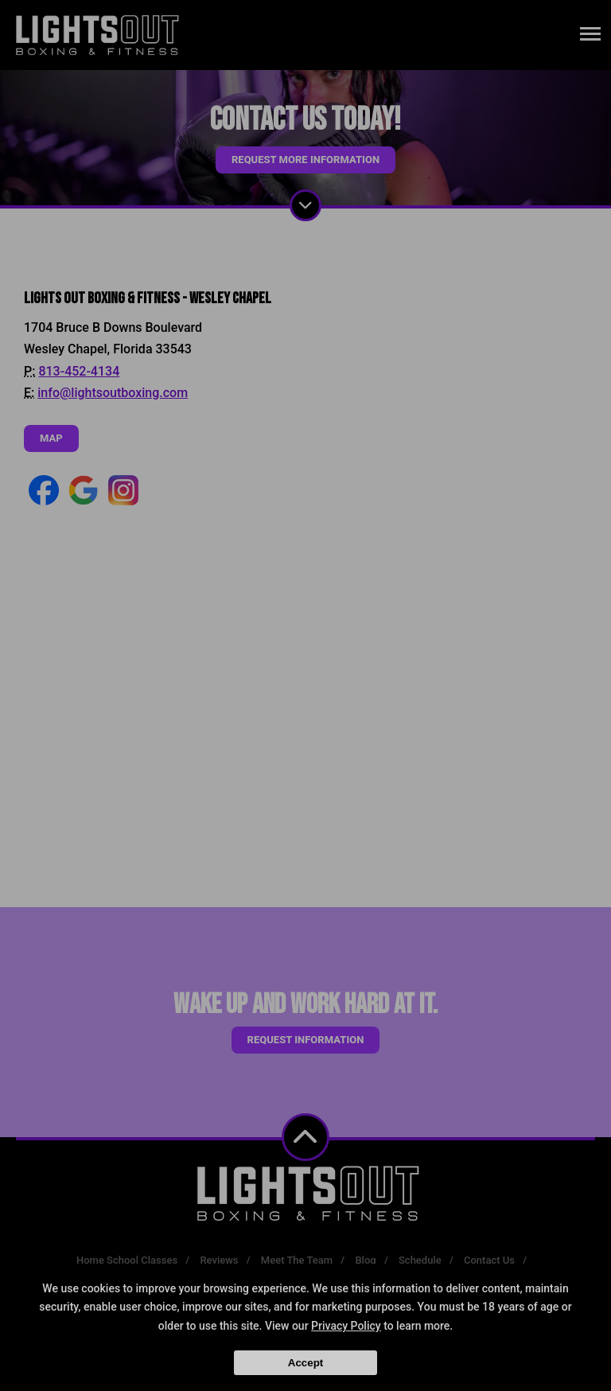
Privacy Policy (346, 1325)
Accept (305, 1363)
